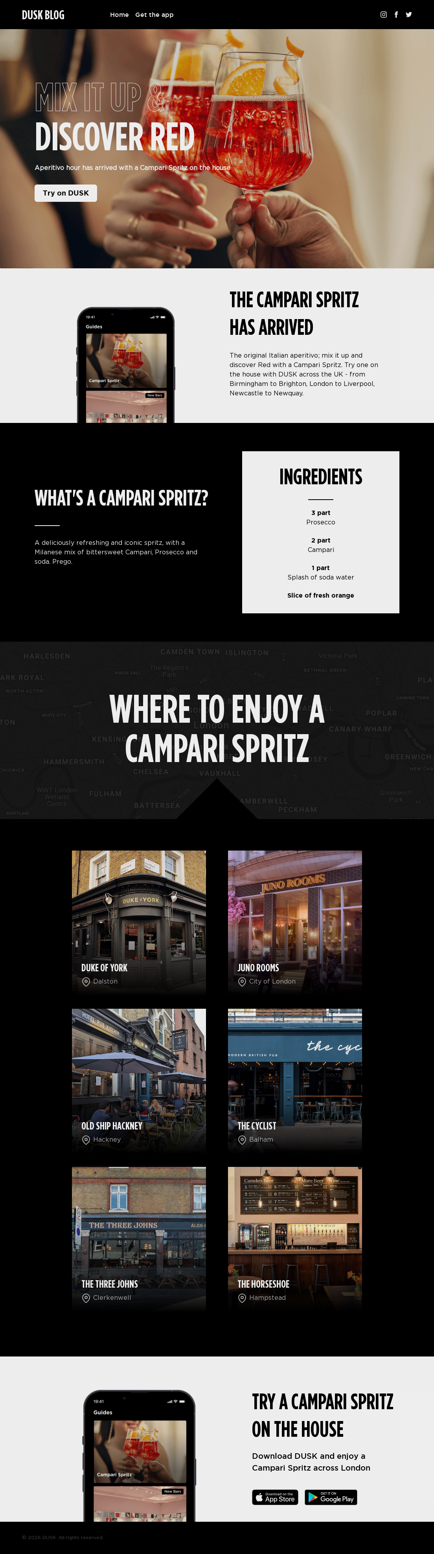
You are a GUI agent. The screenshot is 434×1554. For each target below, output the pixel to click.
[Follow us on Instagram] (384, 14)
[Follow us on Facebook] (396, 14)
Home (119, 14)
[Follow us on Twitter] (409, 14)
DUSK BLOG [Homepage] (43, 15)
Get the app (154, 14)
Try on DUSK (66, 193)
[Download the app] (275, 1497)
